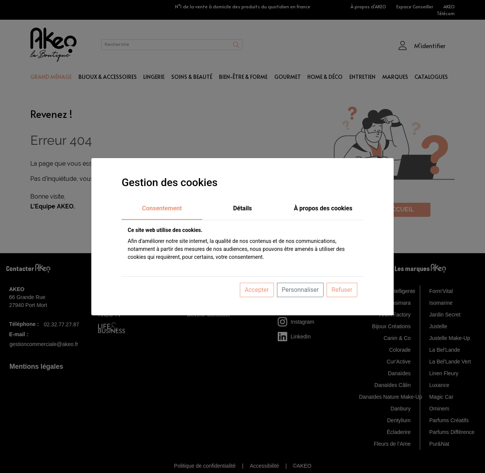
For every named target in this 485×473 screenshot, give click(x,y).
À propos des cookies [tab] (323, 208)
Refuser (342, 289)
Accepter (257, 289)
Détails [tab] (242, 208)
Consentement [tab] (162, 208)
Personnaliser (300, 289)
